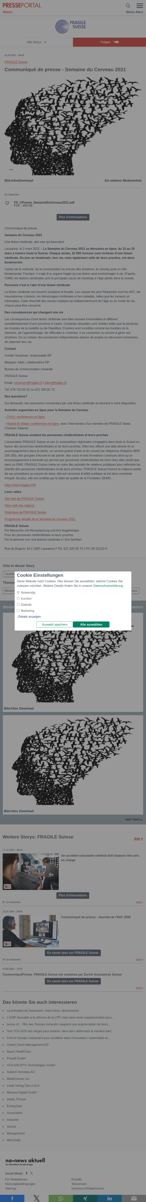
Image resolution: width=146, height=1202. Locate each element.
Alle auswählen (91, 624)
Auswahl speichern (54, 624)
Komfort (26, 598)
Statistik (26, 604)
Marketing (27, 610)
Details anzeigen (29, 616)
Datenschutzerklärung (108, 585)
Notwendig (28, 592)
